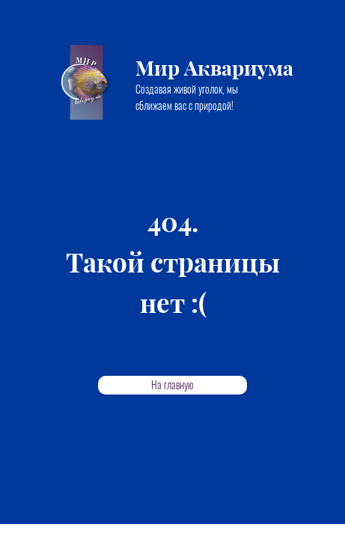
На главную (172, 385)
